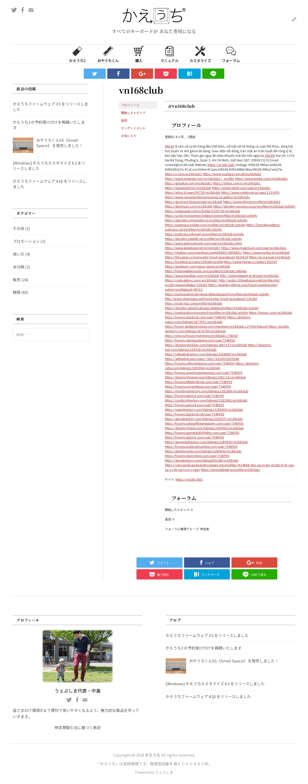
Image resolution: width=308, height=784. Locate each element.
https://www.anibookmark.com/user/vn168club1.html (203, 243)
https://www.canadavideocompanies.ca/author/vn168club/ (207, 197)
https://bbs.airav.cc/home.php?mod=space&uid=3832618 (206, 257)
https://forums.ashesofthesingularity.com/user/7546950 (204, 423)
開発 (16, 292)
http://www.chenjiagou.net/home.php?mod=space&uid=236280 (211, 298)
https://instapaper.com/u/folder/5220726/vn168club (202, 211)
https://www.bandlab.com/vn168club (192, 275)
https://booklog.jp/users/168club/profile (194, 261)
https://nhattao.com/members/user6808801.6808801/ (203, 252)
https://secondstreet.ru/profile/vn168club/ (230, 469)
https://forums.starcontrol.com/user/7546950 (197, 455)
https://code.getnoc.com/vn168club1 (191, 280)
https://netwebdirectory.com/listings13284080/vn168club (206, 354)
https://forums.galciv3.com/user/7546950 (194, 437)
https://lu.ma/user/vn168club (269, 257)
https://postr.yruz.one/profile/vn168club (193, 303)
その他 (18, 228)
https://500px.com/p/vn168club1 (237, 183)
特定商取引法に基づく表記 (78, 727)
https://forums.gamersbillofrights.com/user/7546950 (202, 432)
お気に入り (128, 135)
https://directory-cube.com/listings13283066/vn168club (212, 365)
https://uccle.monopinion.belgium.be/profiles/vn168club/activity (211, 215)
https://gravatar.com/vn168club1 (188, 183)
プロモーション (26, 241)
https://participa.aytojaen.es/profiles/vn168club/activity (204, 234)
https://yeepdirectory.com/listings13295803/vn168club (204, 409)
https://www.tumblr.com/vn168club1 (261, 178)
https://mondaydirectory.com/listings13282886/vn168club (206, 391)
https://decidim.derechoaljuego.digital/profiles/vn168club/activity (212, 308)
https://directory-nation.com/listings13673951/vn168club (208, 319)
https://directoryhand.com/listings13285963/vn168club (204, 428)
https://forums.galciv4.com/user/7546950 (194, 405)
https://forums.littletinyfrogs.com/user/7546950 (198, 382)
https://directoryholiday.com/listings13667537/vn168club (206, 345)
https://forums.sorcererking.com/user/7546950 (198, 386)
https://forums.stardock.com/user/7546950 (195, 317)
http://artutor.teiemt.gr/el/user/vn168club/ (249, 275)
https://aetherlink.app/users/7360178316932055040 (202, 358)
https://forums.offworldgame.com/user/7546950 (200, 363)
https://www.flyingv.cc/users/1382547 (250, 261)
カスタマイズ (200, 54)
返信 (124, 120)
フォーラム (231, 54)
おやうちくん (108, 54)
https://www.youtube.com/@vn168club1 (232, 174)
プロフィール (130, 105)
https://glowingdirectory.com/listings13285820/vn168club (206, 442)
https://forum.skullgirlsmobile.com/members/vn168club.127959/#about (216, 326)
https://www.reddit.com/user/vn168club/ (241, 188)
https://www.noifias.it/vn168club (266, 252)
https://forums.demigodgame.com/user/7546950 (200, 340)
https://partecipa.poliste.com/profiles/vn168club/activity (205, 224)
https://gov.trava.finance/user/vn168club (193, 201)
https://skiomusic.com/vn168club (189, 206)
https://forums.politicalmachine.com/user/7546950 (201, 446)
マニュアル (169, 54)
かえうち (152, 755)
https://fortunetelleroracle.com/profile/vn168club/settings (206, 271)
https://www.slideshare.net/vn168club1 (192, 248)
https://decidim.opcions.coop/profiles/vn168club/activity (254, 206)
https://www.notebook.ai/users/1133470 (250, 192)
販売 (16, 279)
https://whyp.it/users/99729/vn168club (192, 192)
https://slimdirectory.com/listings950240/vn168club (201, 460)
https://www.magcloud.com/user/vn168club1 (253, 248)
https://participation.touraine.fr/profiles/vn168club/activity (206, 312)
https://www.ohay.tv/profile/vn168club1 (252, 201)
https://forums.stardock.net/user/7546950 (194, 414)
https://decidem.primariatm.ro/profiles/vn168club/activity (206, 220)
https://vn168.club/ (221, 164)
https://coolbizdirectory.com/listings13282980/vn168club (206, 400)
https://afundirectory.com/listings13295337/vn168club (204, 419)
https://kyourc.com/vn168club (270, 312)
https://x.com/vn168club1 (183, 174)
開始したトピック (133, 112)
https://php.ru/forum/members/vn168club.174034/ (201, 335)
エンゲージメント (133, 128)
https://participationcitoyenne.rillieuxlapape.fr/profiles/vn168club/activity (217, 294)
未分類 (18, 266)
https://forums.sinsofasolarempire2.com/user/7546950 (203, 372)
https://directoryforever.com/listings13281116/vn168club (205, 377)
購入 (139, 54)
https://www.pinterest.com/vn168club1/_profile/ (199, 178)
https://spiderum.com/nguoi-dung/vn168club (197, 266)
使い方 (18, 254)
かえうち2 (77, 54)
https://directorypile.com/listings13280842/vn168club (203, 451)
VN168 (169, 146)
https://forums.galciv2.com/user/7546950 (194, 395)
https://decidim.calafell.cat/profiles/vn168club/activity (203, 238)
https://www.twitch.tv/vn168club (188, 188)
